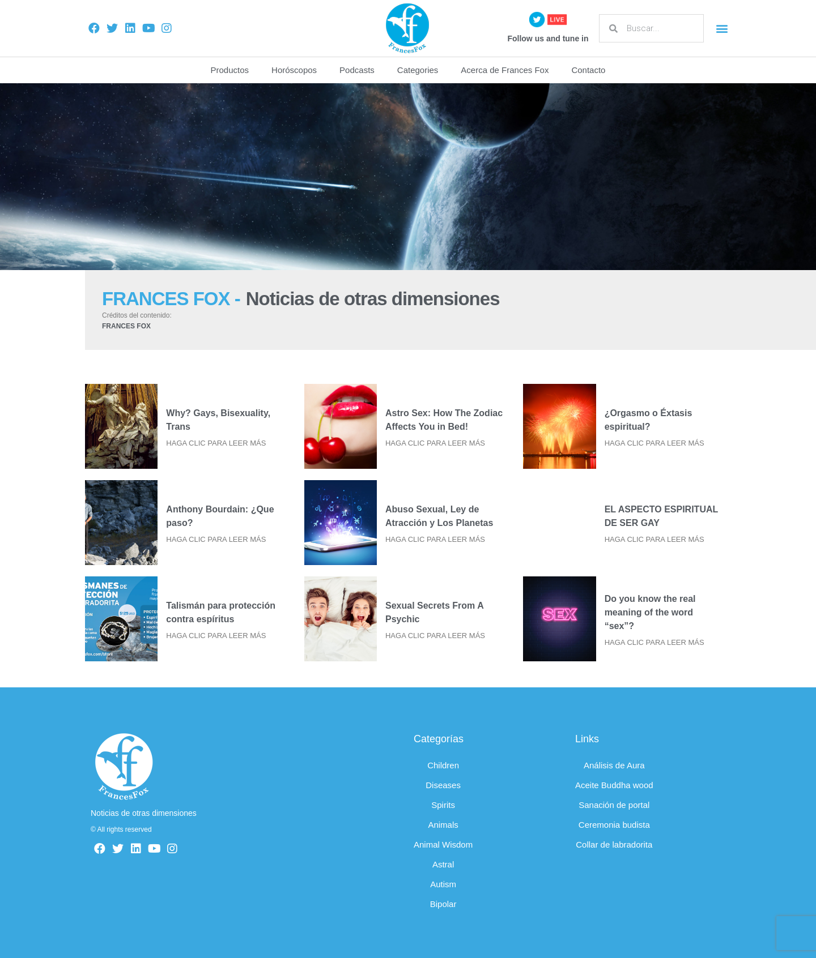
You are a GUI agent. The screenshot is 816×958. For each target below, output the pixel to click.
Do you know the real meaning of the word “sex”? (650, 612)
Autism (443, 884)
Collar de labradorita (614, 844)
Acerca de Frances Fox (505, 70)
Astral (443, 864)
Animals (443, 824)
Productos (230, 70)
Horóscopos (294, 70)
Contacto (588, 70)
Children (443, 765)
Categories (418, 70)
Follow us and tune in (547, 38)
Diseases (443, 785)
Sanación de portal (614, 805)
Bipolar (443, 904)
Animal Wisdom (443, 844)
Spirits (443, 805)
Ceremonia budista (614, 824)
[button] (721, 28)
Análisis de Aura (614, 765)
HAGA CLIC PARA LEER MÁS (216, 443)
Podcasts (357, 70)
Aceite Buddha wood (614, 785)
